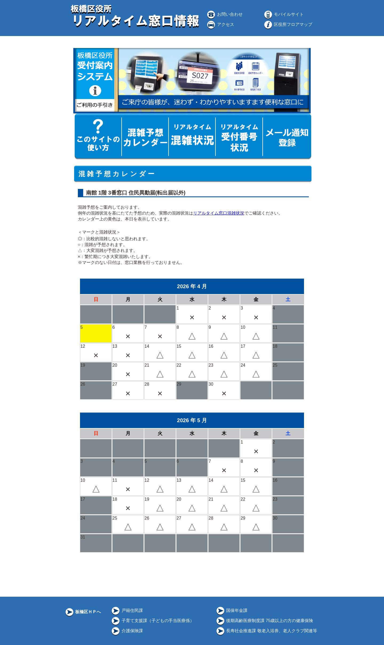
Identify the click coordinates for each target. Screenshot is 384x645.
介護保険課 (127, 630)
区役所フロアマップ (287, 24)
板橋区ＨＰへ (83, 612)
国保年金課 (231, 610)
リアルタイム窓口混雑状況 (218, 213)
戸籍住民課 (127, 610)
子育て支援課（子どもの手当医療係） (152, 620)
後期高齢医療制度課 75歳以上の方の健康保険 (264, 620)
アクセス (220, 24)
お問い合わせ (224, 14)
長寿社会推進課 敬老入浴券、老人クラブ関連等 (266, 630)
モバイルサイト (283, 14)
